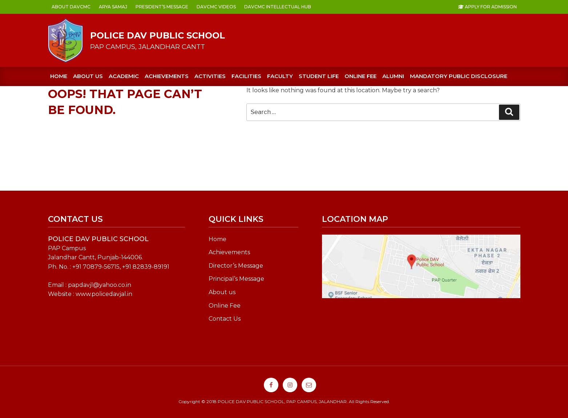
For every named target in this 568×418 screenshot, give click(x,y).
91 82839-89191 (147, 266)
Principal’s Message (236, 278)
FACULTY (280, 76)
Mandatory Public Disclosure (458, 76)
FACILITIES (246, 76)
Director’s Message (236, 265)
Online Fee (225, 305)
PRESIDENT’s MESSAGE (162, 6)
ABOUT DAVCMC (71, 6)
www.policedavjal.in (104, 294)
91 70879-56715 (98, 266)
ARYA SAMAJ (113, 6)
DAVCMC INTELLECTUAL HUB (277, 6)
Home (58, 76)
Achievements (229, 252)
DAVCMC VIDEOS (216, 6)
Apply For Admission (487, 6)
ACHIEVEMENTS (167, 76)
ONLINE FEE (360, 76)
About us (88, 76)
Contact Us (225, 318)
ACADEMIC (124, 76)
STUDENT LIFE (319, 76)
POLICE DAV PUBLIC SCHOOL (157, 35)
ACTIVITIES (210, 76)
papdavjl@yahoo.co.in (99, 284)
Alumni (393, 76)
